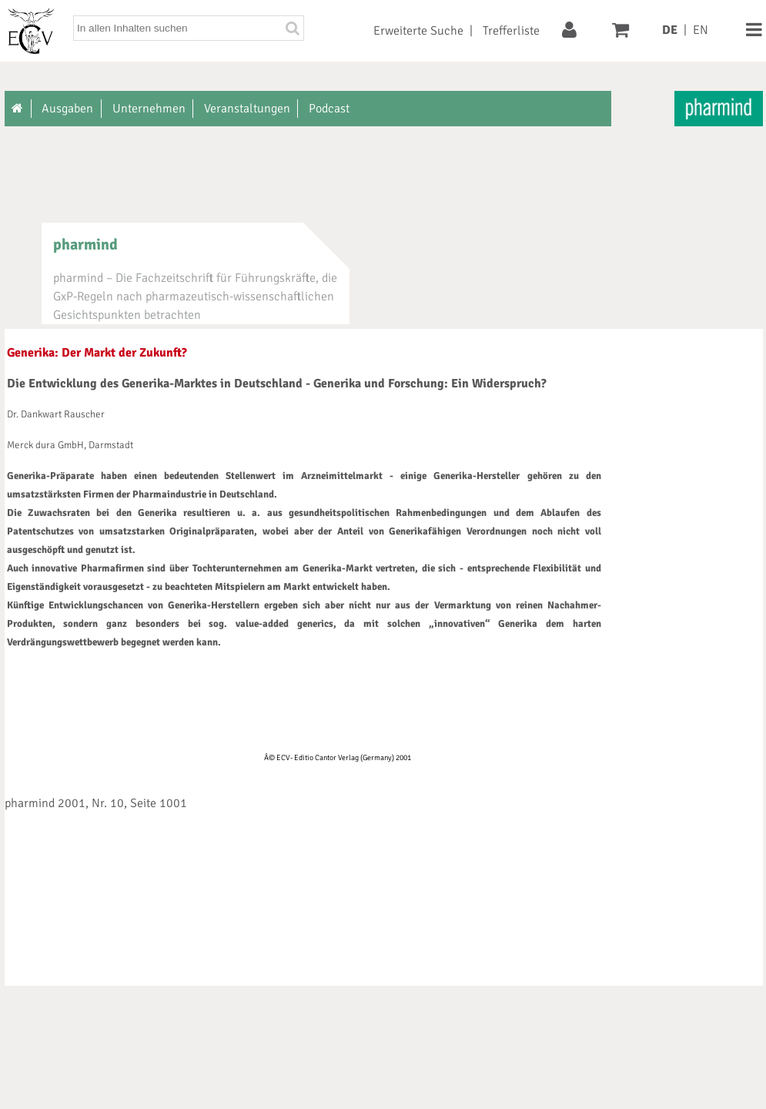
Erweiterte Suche (418, 31)
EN (700, 30)
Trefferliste (511, 31)
